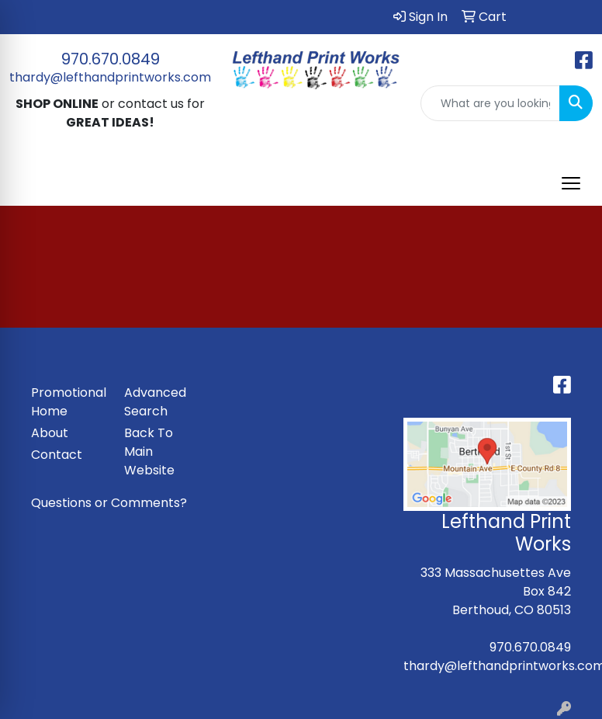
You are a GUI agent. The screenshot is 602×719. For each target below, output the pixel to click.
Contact (56, 455)
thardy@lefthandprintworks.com (110, 77)
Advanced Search (155, 402)
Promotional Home (68, 402)
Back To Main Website (149, 451)
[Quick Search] (490, 103)
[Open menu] (570, 183)
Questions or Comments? (109, 503)
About (49, 433)
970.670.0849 (110, 59)
